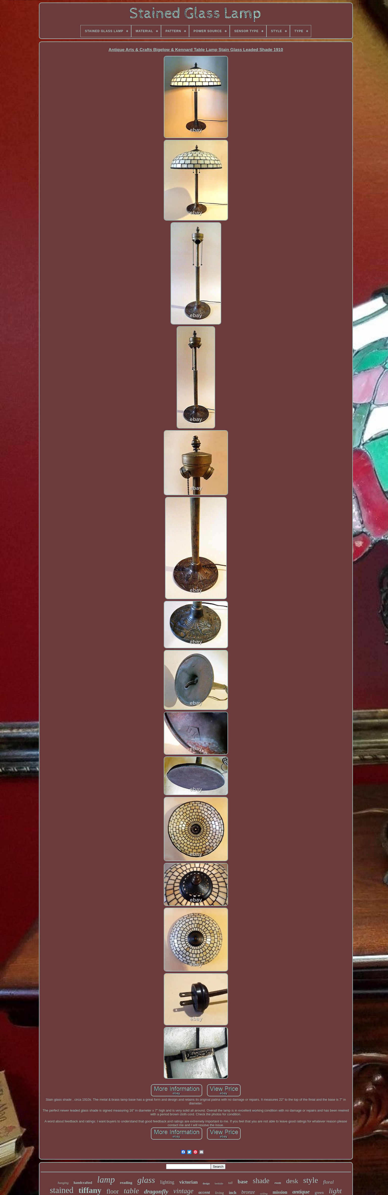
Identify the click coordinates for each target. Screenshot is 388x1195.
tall (230, 1183)
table (131, 1190)
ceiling (264, 1193)
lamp (106, 1180)
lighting (167, 1182)
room (278, 1183)
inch (232, 1192)
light (335, 1191)
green (319, 1192)
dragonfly (156, 1191)
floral (328, 1182)
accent (204, 1192)
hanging (63, 1183)
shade (261, 1181)
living (219, 1193)
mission (280, 1192)
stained (61, 1190)
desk (292, 1181)
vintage (183, 1191)
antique (301, 1191)
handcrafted (83, 1183)
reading (126, 1183)
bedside (219, 1183)
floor (112, 1191)
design (206, 1183)
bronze (248, 1192)
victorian (188, 1182)
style (310, 1180)
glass (146, 1180)
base (243, 1182)
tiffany (90, 1190)
